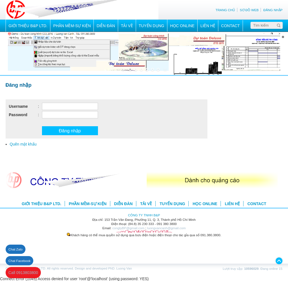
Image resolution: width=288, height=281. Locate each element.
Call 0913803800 (23, 272)
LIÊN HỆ (207, 26)
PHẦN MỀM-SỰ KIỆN (72, 26)
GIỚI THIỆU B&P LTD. (28, 26)
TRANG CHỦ (225, 10)
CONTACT (230, 26)
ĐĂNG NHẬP (273, 10)
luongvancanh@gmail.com (166, 228)
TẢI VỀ (127, 26)
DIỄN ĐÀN (106, 26)
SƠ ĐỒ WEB (249, 10)
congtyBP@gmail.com (128, 228)
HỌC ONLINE (182, 26)
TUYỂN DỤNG (151, 26)
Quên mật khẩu (23, 144)
